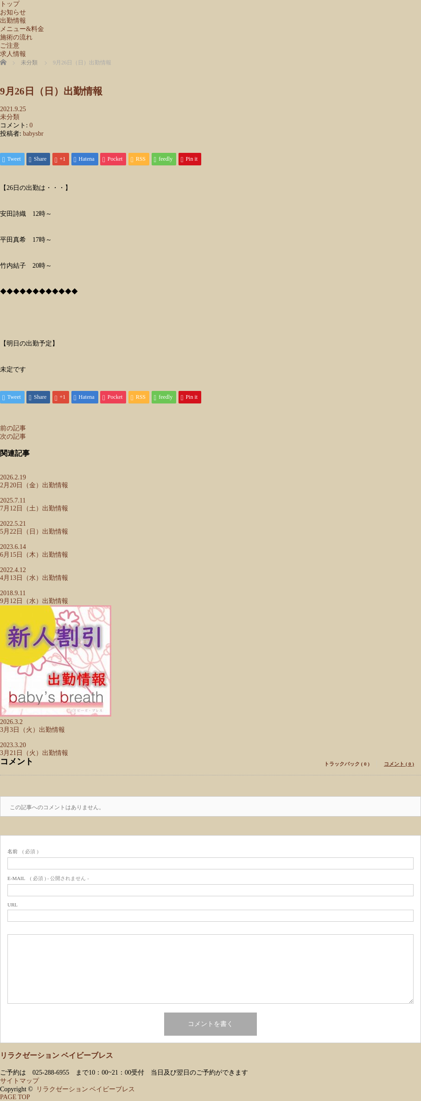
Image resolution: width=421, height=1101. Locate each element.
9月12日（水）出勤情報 (34, 601)
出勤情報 (13, 20)
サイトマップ (19, 1080)
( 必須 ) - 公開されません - (48, 878)
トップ (9, 3)
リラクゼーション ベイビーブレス (56, 1055)
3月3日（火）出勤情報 (32, 729)
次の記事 (13, 436)
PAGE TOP (15, 1097)
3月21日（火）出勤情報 (34, 752)
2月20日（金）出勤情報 (34, 485)
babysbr (33, 133)
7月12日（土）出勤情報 (34, 508)
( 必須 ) (22, 851)
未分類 (9, 116)
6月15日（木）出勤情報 (34, 554)
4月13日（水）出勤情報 (34, 577)
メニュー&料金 (22, 28)
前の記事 (13, 428)
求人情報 (13, 53)
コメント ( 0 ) (399, 764)
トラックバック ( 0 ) (347, 764)
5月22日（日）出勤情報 (34, 531)
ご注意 (9, 45)
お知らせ (13, 12)
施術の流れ (16, 37)
